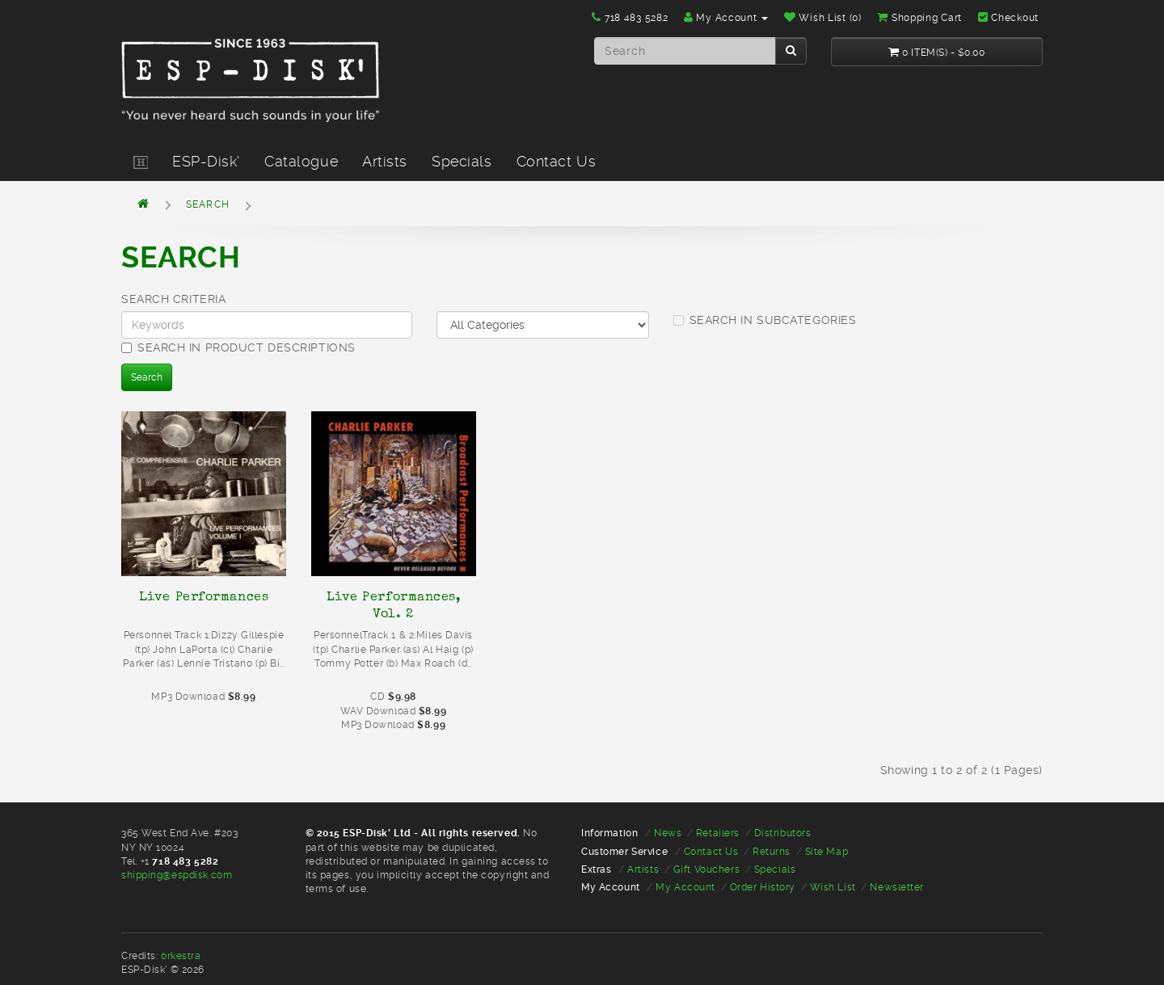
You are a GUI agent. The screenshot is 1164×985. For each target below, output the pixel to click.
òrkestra (180, 956)
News (667, 833)
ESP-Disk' (206, 161)
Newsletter (897, 887)
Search (208, 204)
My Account (685, 887)
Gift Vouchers (706, 869)
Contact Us (557, 161)
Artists (384, 161)
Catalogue (301, 161)
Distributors (783, 833)
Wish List (833, 887)
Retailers (718, 833)
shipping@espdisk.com (176, 875)
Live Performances (204, 596)
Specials (461, 161)
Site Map (826, 851)
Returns (772, 851)
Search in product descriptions (238, 347)
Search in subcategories (765, 320)
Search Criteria (173, 299)
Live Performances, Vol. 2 (394, 604)
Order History (762, 887)
